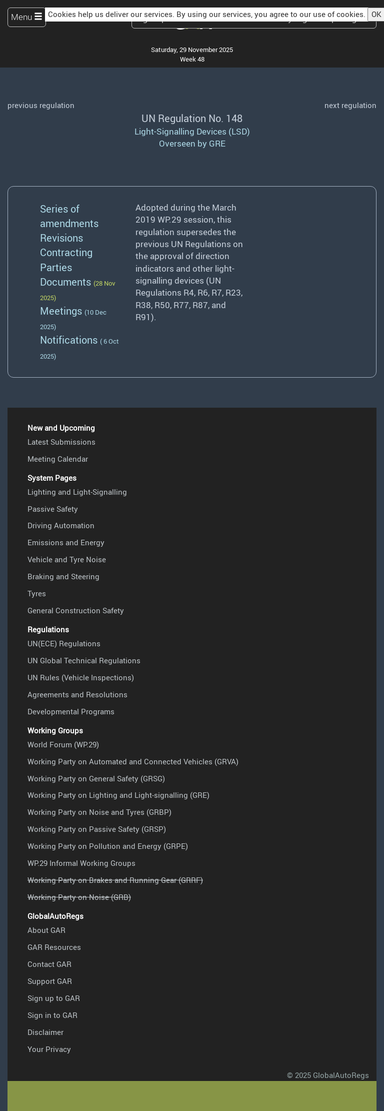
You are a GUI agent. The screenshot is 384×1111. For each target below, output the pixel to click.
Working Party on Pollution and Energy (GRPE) (108, 846)
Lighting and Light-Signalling (77, 492)
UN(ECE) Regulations (64, 643)
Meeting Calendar (58, 459)
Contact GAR (50, 964)
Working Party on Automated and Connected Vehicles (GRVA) (133, 761)
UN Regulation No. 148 (192, 118)
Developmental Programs (71, 711)
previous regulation (41, 105)
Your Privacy (49, 1049)
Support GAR (50, 981)
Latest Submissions (62, 442)
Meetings (61, 311)
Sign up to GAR (54, 998)
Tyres (37, 593)
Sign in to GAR (53, 1015)
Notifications (69, 340)
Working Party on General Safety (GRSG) (96, 778)
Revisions (61, 238)
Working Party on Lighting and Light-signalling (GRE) (119, 795)
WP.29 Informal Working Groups (82, 863)
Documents (65, 282)
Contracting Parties (66, 259)
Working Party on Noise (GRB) (79, 897)
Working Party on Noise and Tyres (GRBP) (100, 812)
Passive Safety (53, 509)
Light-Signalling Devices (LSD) (192, 131)
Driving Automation (61, 525)
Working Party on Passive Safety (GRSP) (97, 829)
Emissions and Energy (66, 542)
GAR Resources (54, 947)
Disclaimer (46, 1032)
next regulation (350, 105)
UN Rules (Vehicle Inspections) (81, 677)
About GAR (47, 930)
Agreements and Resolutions (78, 694)
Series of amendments (69, 216)
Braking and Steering (64, 576)
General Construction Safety (76, 610)
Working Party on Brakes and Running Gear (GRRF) (115, 880)
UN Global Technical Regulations (84, 660)
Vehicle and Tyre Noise (67, 559)
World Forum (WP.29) (63, 744)
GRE (217, 143)
